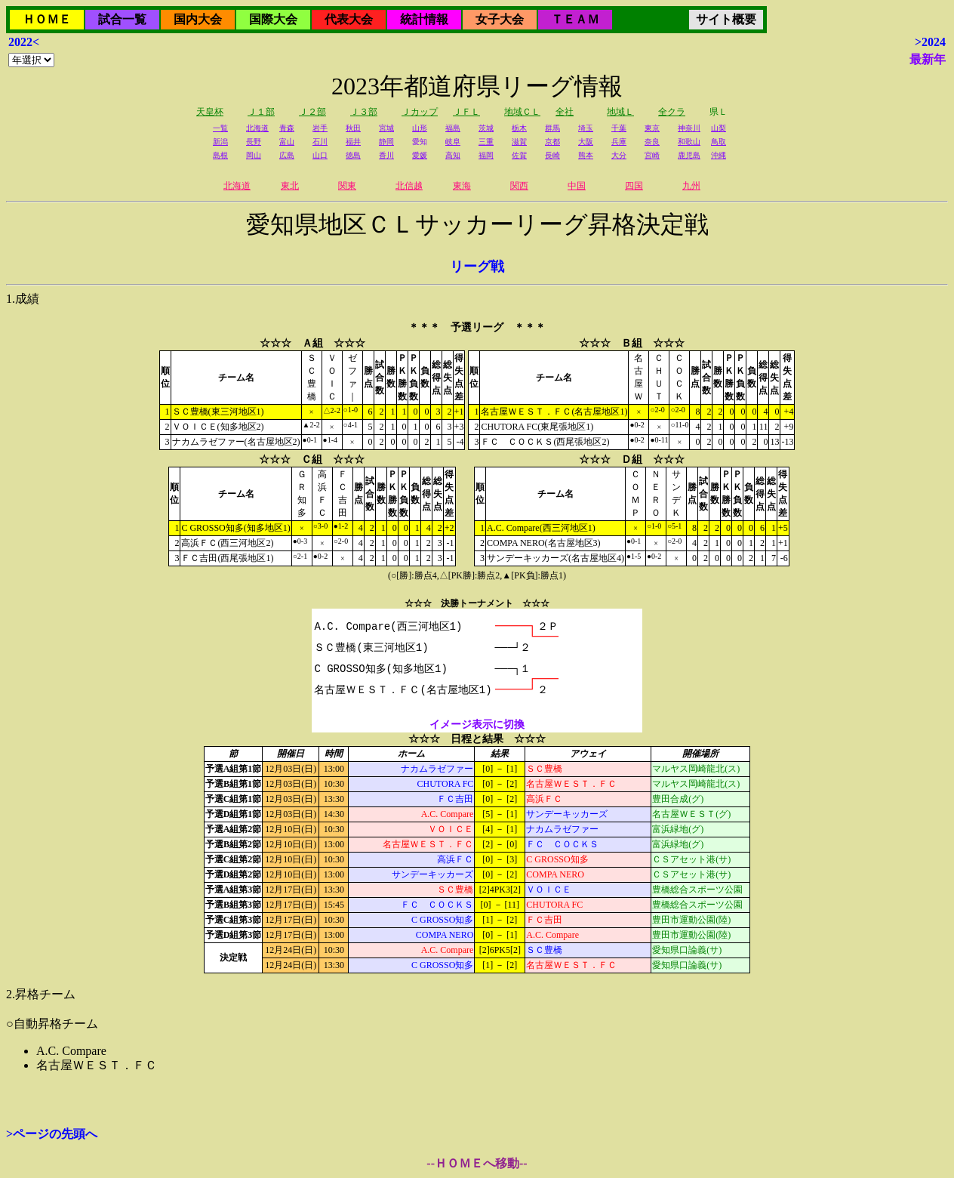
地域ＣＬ (522, 111)
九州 (691, 185)
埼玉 (585, 128)
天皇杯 (209, 111)
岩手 (320, 128)
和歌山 (689, 141)
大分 (618, 155)
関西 (519, 185)
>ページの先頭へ (51, 1133)
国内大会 (198, 19)
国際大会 (273, 19)
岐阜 (452, 141)
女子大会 (499, 19)
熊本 (585, 155)
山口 (320, 155)
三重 (486, 141)
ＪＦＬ (466, 111)
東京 (652, 128)
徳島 (353, 155)
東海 (462, 185)
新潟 (220, 141)
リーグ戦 (477, 266)
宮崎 (652, 155)
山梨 (718, 128)
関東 (347, 185)
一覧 (220, 128)
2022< (23, 41)
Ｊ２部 (312, 111)
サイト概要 (726, 19)
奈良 (652, 141)
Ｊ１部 (261, 111)
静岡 (386, 141)
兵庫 (618, 141)
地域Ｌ (620, 111)
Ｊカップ (420, 111)
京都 (552, 141)
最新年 (927, 59)
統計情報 (424, 19)
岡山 (253, 155)
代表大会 (349, 19)
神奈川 (689, 128)
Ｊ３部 (363, 111)
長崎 (552, 155)
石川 (320, 141)
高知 (452, 155)
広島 (286, 155)
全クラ (671, 111)
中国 (577, 185)
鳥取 (718, 141)
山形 (419, 128)
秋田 (353, 128)
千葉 (618, 128)
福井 (353, 141)
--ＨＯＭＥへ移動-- (476, 1163)
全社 (564, 111)
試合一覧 (122, 19)
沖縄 (718, 155)
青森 (286, 128)
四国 (634, 185)
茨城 (486, 128)
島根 (220, 155)
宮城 (386, 128)
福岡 (486, 155)
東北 (290, 185)
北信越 (409, 185)
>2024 (930, 41)
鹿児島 (689, 155)
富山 (286, 141)
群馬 (552, 128)
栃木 (519, 128)
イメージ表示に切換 (477, 724)
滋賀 (519, 141)
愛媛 (419, 155)
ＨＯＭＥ (47, 19)
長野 (253, 141)
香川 (386, 155)
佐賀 (519, 155)
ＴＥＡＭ (575, 19)
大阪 (585, 141)
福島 (452, 128)
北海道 (257, 128)
